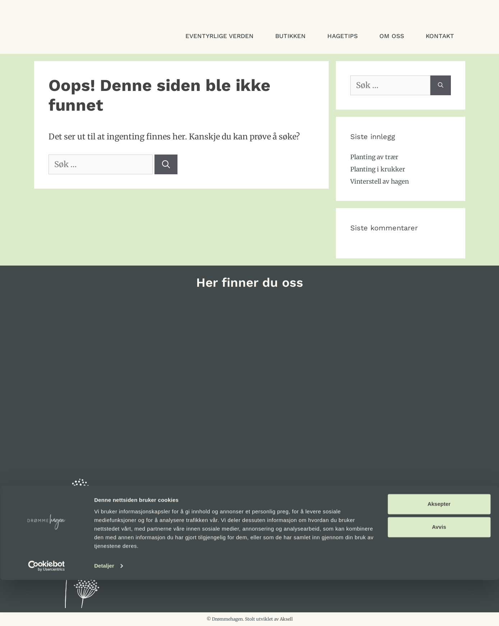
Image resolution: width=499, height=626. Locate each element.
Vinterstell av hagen (379, 181)
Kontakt (440, 36)
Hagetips (342, 36)
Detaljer (104, 612)
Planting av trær (374, 157)
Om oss (391, 36)
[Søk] (165, 164)
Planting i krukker (377, 169)
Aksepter (439, 550)
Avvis (439, 573)
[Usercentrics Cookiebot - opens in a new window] (46, 612)
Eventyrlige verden (219, 36)
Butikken (290, 36)
